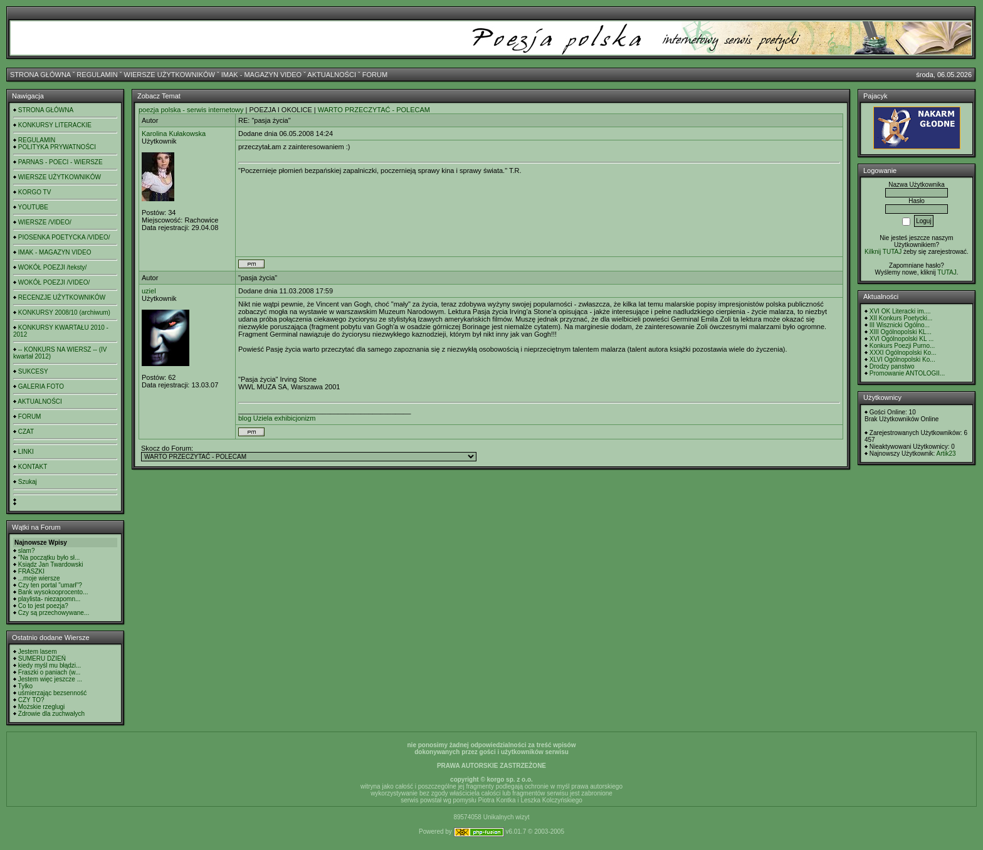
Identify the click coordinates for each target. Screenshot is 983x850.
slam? (26, 550)
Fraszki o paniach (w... (49, 672)
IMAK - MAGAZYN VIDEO (261, 74)
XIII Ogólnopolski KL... (901, 331)
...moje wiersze (39, 578)
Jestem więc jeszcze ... (50, 679)
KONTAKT (32, 466)
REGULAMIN (96, 74)
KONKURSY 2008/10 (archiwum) (64, 312)
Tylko (25, 686)
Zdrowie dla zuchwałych (51, 713)
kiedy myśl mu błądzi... (49, 665)
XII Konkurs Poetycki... (901, 318)
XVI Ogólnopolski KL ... (901, 338)
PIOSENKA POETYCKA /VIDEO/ (64, 237)
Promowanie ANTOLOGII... (907, 373)
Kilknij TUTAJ (883, 251)
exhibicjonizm (294, 418)
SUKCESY (33, 371)
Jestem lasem (37, 651)
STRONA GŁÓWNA (40, 74)
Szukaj (27, 481)
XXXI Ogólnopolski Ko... (903, 352)
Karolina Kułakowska (174, 133)
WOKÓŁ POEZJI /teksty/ (52, 267)
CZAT (26, 431)
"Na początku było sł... (49, 557)
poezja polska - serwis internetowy (191, 109)
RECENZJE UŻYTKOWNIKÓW (61, 297)
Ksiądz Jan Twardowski (50, 564)
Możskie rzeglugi (41, 706)
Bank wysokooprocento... (53, 592)
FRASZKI (31, 571)
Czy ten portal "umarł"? (50, 585)
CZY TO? (31, 699)
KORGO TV (34, 192)
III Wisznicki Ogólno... (900, 325)
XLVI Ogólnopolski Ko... (902, 359)
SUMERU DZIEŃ (42, 658)
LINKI (26, 451)
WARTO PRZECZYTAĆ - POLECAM (374, 109)
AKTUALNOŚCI (331, 74)
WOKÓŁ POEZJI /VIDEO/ (54, 282)
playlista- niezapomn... (49, 599)
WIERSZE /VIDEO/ (44, 222)
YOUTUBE (33, 207)
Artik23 (945, 453)
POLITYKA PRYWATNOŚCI (57, 147)
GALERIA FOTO (41, 386)
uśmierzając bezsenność (52, 693)
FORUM (374, 74)
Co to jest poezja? (43, 605)
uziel (149, 291)
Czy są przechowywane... (53, 612)
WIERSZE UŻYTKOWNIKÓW (169, 74)
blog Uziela (255, 418)
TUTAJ (946, 272)
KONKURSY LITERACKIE (55, 125)
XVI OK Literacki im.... (900, 311)
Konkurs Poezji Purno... (902, 345)
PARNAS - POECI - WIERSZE (60, 162)
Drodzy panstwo (892, 366)
